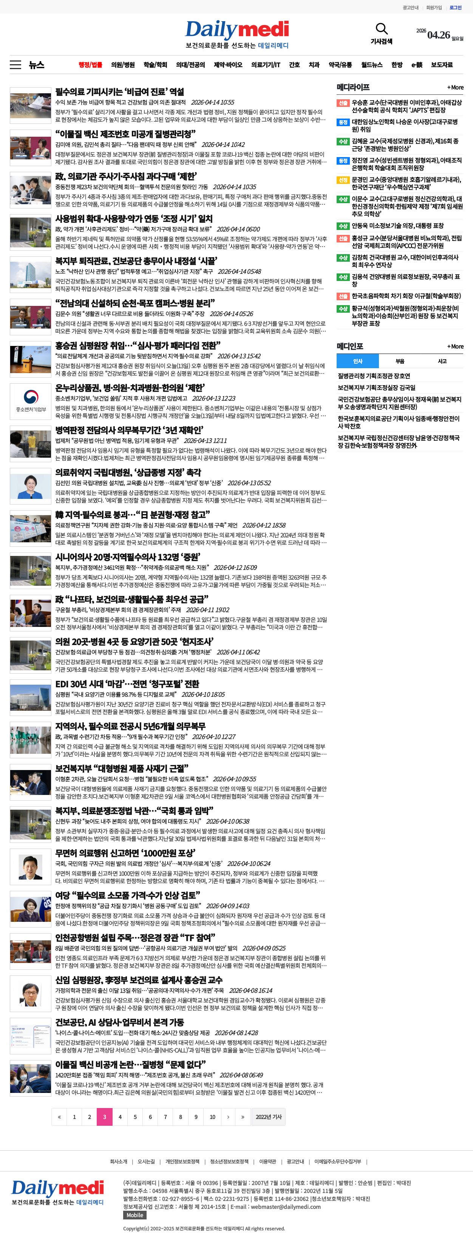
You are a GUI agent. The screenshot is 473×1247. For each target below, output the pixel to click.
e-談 (416, 64)
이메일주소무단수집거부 (337, 1161)
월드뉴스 (372, 64)
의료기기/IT (265, 64)
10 (212, 1116)
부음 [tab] (400, 361)
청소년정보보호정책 (229, 1161)
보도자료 (442, 64)
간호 (294, 64)
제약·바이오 (228, 64)
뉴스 (36, 64)
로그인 (455, 7)
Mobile (135, 1215)
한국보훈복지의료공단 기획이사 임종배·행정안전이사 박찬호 (398, 422)
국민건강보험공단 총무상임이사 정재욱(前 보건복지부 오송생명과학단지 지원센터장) (399, 403)
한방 (396, 64)
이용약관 (267, 1161)
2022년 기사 (269, 1116)
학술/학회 (155, 64)
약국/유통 (340, 64)
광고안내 (410, 7)
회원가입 (434, 7)
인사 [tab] (357, 361)
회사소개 (118, 1161)
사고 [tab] (442, 361)
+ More (455, 87)
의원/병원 (122, 64)
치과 (314, 64)
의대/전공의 (190, 64)
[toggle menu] (15, 63)
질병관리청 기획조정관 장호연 (374, 376)
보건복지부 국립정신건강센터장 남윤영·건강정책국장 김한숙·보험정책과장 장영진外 (398, 441)
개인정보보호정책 (182, 1161)
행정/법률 (90, 64)
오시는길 (146, 1161)
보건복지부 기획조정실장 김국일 (376, 387)
